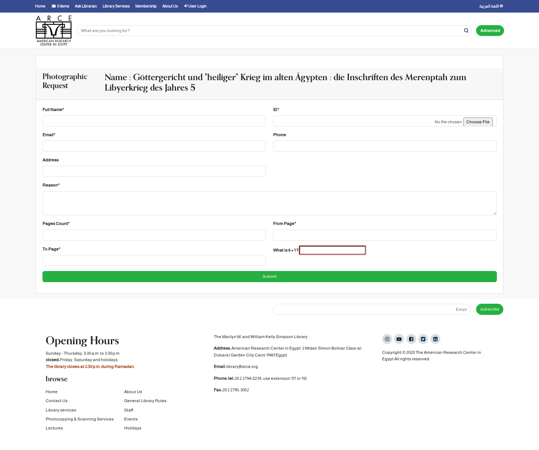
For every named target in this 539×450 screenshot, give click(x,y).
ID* (276, 109)
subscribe (489, 309)
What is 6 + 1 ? (286, 250)
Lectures (54, 428)
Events (131, 419)
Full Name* (53, 109)
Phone (279, 134)
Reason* (51, 185)
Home (52, 391)
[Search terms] (274, 30)
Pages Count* (56, 223)
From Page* (284, 223)
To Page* (51, 249)
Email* (48, 134)
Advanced (490, 30)
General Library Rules (145, 400)
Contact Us (57, 400)
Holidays (132, 428)
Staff (128, 409)
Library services (61, 409)
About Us (133, 391)
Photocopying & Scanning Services (80, 419)
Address (50, 159)
